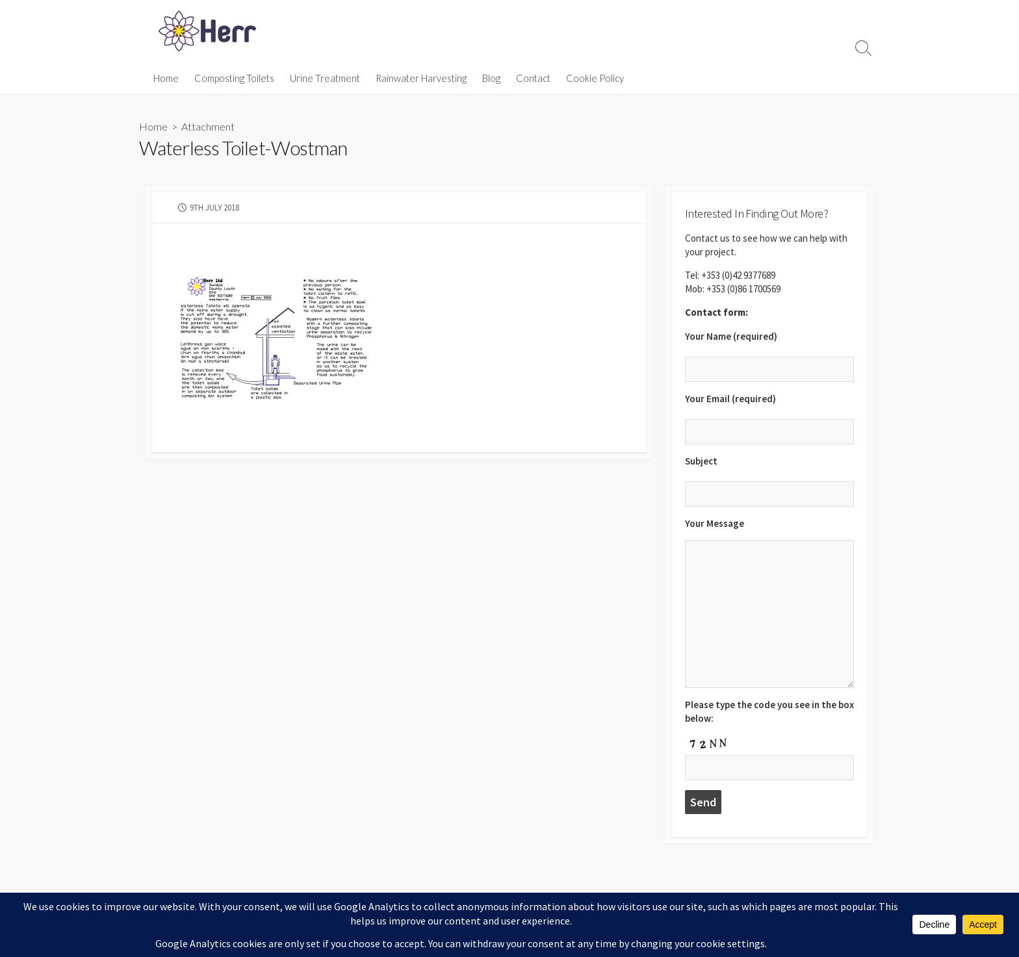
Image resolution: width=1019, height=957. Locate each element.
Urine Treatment (325, 78)
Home (166, 78)
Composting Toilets (234, 78)
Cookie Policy (595, 78)
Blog (491, 78)
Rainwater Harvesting (421, 78)
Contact (533, 78)
